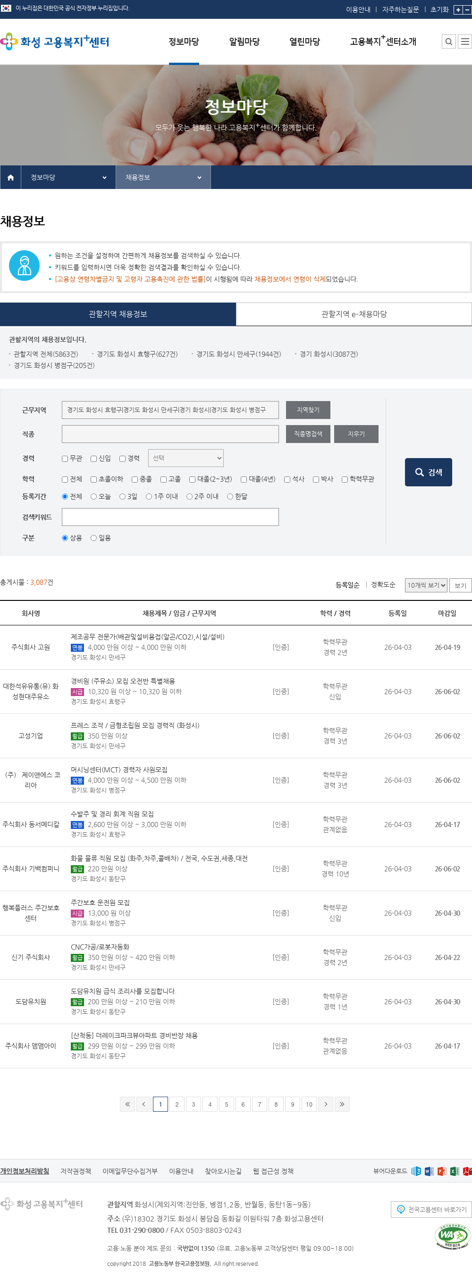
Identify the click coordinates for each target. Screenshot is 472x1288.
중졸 (146, 479)
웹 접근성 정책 (273, 1171)
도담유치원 (31, 1001)
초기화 (439, 6)
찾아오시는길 (223, 1171)
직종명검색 (308, 433)
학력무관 (362, 479)
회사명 (31, 613)
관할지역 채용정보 (118, 314)
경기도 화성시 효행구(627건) (137, 354)
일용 (105, 537)
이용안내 (358, 9)
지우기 (356, 433)
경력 (133, 458)
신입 (105, 458)
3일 (132, 496)
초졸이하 (111, 479)
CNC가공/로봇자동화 (100, 947)
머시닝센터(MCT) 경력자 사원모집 (119, 769)
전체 (76, 479)
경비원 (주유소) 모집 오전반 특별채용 (123, 681)
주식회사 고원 (30, 647)
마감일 (447, 613)
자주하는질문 (400, 9)
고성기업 (30, 735)
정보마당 (43, 177)
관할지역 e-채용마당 (354, 314)
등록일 (397, 613)
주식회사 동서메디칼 (30, 824)
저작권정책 (75, 1171)
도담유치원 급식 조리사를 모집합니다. (124, 991)
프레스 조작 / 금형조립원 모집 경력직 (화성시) (135, 725)
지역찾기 (308, 409)
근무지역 (204, 613)
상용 (76, 537)
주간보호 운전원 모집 (100, 902)
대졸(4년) (262, 479)
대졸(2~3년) (214, 479)
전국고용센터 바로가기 (437, 1209)
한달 (241, 496)
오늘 (105, 496)
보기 (461, 585)
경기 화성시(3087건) (329, 354)
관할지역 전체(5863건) (46, 354)
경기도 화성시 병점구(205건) (54, 365)
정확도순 (383, 584)
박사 (327, 479)
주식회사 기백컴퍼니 (30, 868)
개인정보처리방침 (24, 1171)
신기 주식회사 (30, 957)
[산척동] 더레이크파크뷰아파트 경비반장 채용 (134, 1035)
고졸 (175, 479)
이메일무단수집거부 (130, 1171)
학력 (326, 613)
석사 (298, 479)
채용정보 (138, 177)
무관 (76, 458)
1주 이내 (166, 496)
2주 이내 (206, 496)
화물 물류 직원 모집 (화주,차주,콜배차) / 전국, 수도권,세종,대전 (159, 858)
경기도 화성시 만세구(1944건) (238, 354)
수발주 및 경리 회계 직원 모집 (112, 814)
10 (309, 1104)
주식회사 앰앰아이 (30, 1046)
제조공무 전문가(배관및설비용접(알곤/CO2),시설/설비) (148, 636)
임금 (179, 613)
